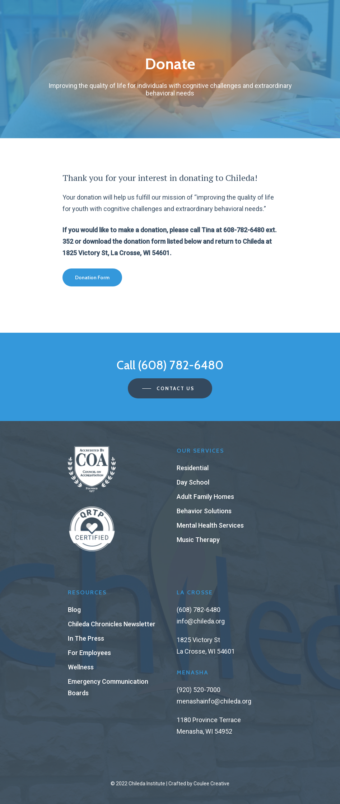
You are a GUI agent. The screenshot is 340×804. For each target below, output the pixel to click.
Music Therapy (198, 539)
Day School (193, 482)
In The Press (86, 638)
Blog (74, 609)
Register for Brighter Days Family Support (170, 7)
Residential (193, 468)
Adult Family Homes (205, 496)
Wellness (81, 667)
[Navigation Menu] (274, 28)
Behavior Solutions (204, 511)
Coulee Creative (211, 783)
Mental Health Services (210, 525)
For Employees (89, 652)
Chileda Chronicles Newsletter (111, 624)
